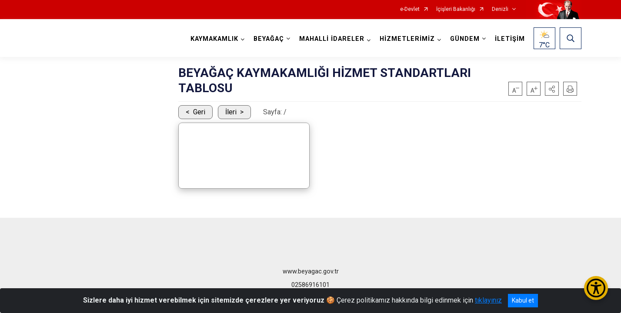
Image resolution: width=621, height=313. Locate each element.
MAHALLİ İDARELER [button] (331, 39)
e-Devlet (410, 9)
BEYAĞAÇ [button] (269, 39)
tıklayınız (488, 300)
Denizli (500, 9)
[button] (552, 89)
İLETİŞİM (510, 39)
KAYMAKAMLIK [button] (214, 39)
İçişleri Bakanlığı (455, 9)
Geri (199, 112)
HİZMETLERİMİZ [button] (407, 39)
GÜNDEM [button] (465, 39)
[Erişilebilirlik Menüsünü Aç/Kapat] (596, 288)
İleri (231, 112)
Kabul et (523, 300)
